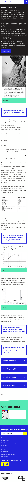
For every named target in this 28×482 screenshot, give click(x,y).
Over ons (4, 438)
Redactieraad (5, 440)
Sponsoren (4, 457)
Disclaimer (4, 451)
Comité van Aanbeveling (8, 443)
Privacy (3, 449)
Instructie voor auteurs (8, 454)
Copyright (4, 445)
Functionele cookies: (13, 25)
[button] (26, 2)
